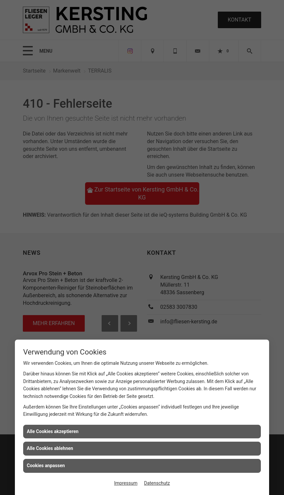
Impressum (125, 483)
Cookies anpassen (46, 465)
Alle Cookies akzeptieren (52, 431)
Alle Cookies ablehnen (50, 448)
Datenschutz (157, 483)
